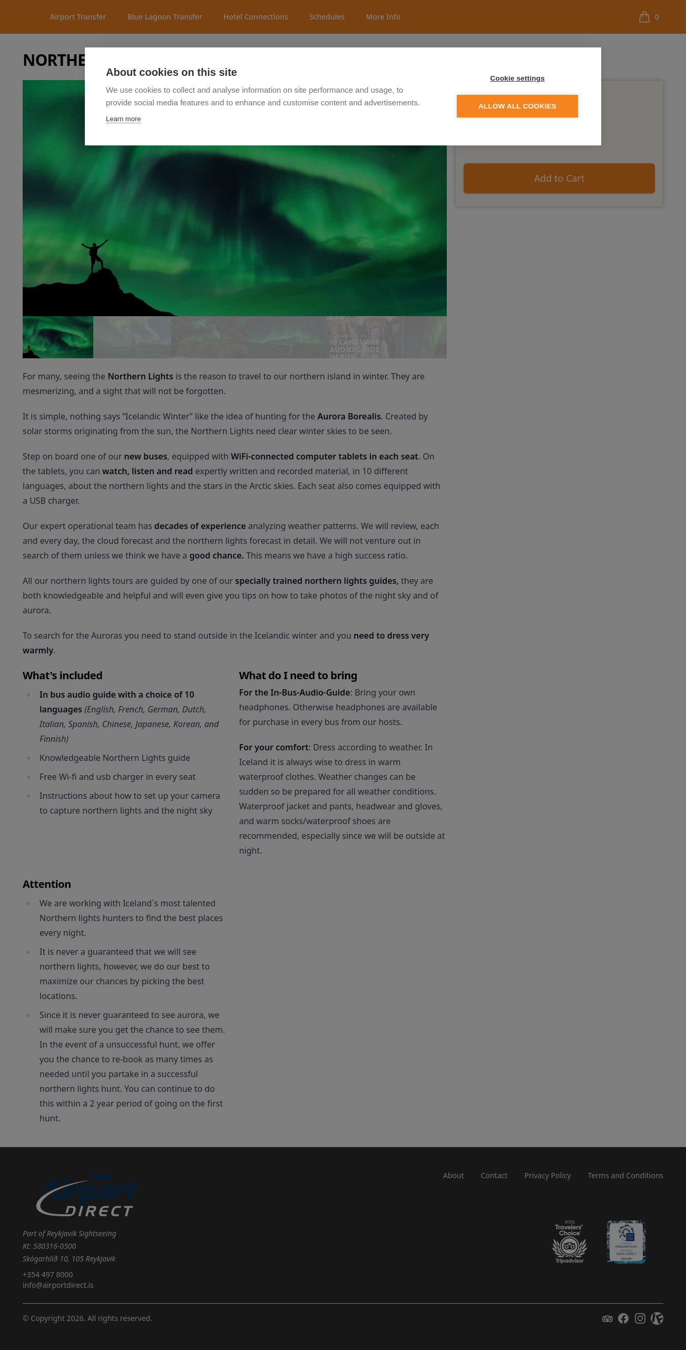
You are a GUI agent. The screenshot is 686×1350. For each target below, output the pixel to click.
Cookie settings (517, 79)
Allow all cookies (517, 107)
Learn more (123, 119)
